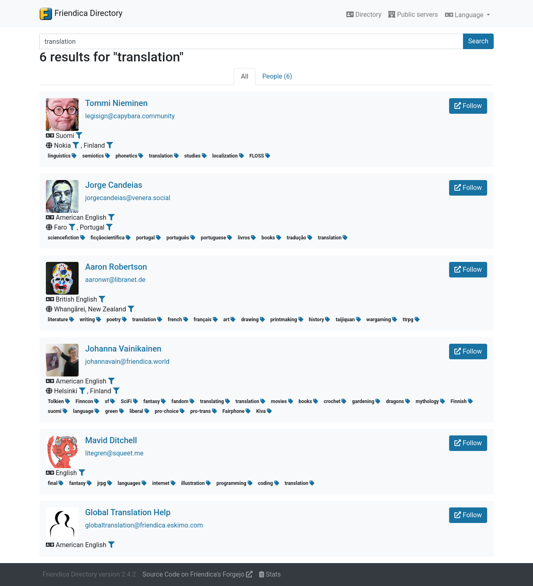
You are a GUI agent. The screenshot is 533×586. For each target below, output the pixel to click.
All (244, 76)
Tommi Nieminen (116, 103)
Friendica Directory (80, 13)
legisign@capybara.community (130, 116)
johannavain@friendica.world (127, 361)
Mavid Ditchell (111, 440)
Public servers (413, 14)
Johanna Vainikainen (123, 349)
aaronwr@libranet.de (115, 280)
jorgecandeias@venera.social (127, 198)
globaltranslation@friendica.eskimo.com (144, 525)
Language (465, 15)
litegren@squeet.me (114, 453)
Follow (468, 106)
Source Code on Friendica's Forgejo (197, 574)
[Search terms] (251, 41)
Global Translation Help (127, 512)
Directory (364, 14)
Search (478, 41)
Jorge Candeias (113, 185)
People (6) (277, 76)
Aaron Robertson (116, 267)
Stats (270, 574)
